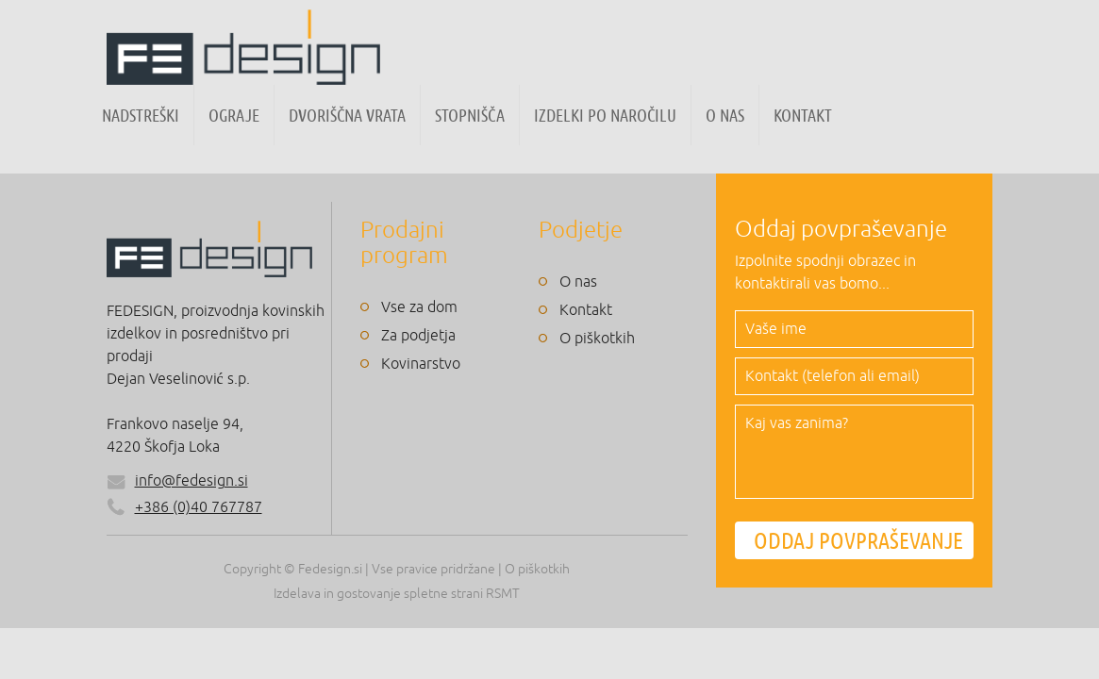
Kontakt (803, 115)
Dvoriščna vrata (347, 115)
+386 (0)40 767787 (184, 507)
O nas (725, 115)
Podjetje (581, 230)
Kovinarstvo (420, 364)
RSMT (503, 594)
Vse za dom (419, 307)
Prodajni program (404, 243)
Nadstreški (140, 115)
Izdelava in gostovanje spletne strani (378, 594)
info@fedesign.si (191, 481)
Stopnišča (470, 115)
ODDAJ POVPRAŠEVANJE (858, 540)
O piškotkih (597, 338)
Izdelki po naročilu (605, 115)
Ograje (233, 115)
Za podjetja (418, 335)
